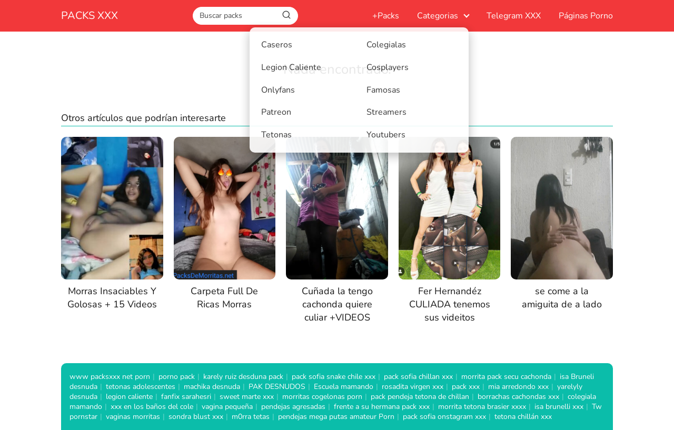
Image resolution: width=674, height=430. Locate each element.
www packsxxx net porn (110, 377)
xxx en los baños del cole (152, 407)
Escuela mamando (343, 387)
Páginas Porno (586, 16)
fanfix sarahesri (186, 397)
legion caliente (129, 397)
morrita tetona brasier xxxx (482, 407)
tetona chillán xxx (523, 417)
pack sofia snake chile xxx (333, 377)
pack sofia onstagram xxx (444, 417)
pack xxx (466, 387)
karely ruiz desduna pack (243, 377)
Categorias (437, 16)
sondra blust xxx (195, 417)
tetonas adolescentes (140, 387)
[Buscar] (286, 15)
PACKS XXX (89, 15)
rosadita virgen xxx (412, 387)
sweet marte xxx (247, 397)
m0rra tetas (251, 417)
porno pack (176, 377)
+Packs (385, 16)
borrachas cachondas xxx (518, 397)
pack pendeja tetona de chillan (420, 397)
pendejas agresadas (293, 407)
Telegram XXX (514, 16)
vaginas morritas (133, 417)
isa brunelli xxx (558, 407)
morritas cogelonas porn (322, 397)
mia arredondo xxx (518, 387)
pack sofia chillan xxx (418, 377)
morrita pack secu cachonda (506, 377)
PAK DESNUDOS (277, 387)
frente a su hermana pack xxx (382, 407)
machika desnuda (212, 387)
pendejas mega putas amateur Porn (336, 417)
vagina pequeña (227, 407)
